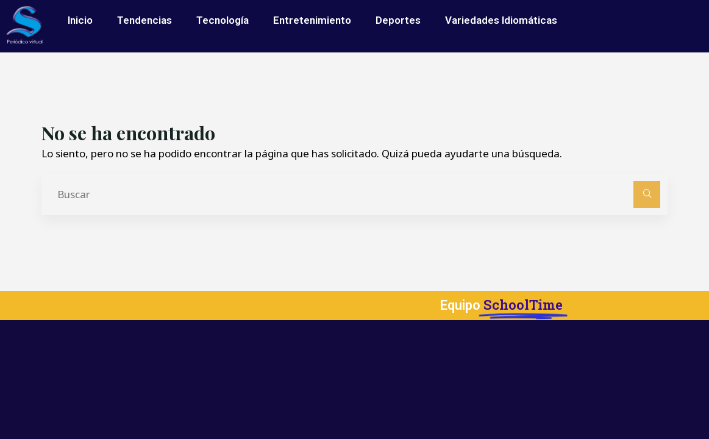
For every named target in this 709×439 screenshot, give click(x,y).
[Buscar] (646, 194)
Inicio (80, 20)
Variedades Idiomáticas (501, 20)
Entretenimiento (312, 20)
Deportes (398, 20)
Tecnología (222, 20)
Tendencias (144, 20)
